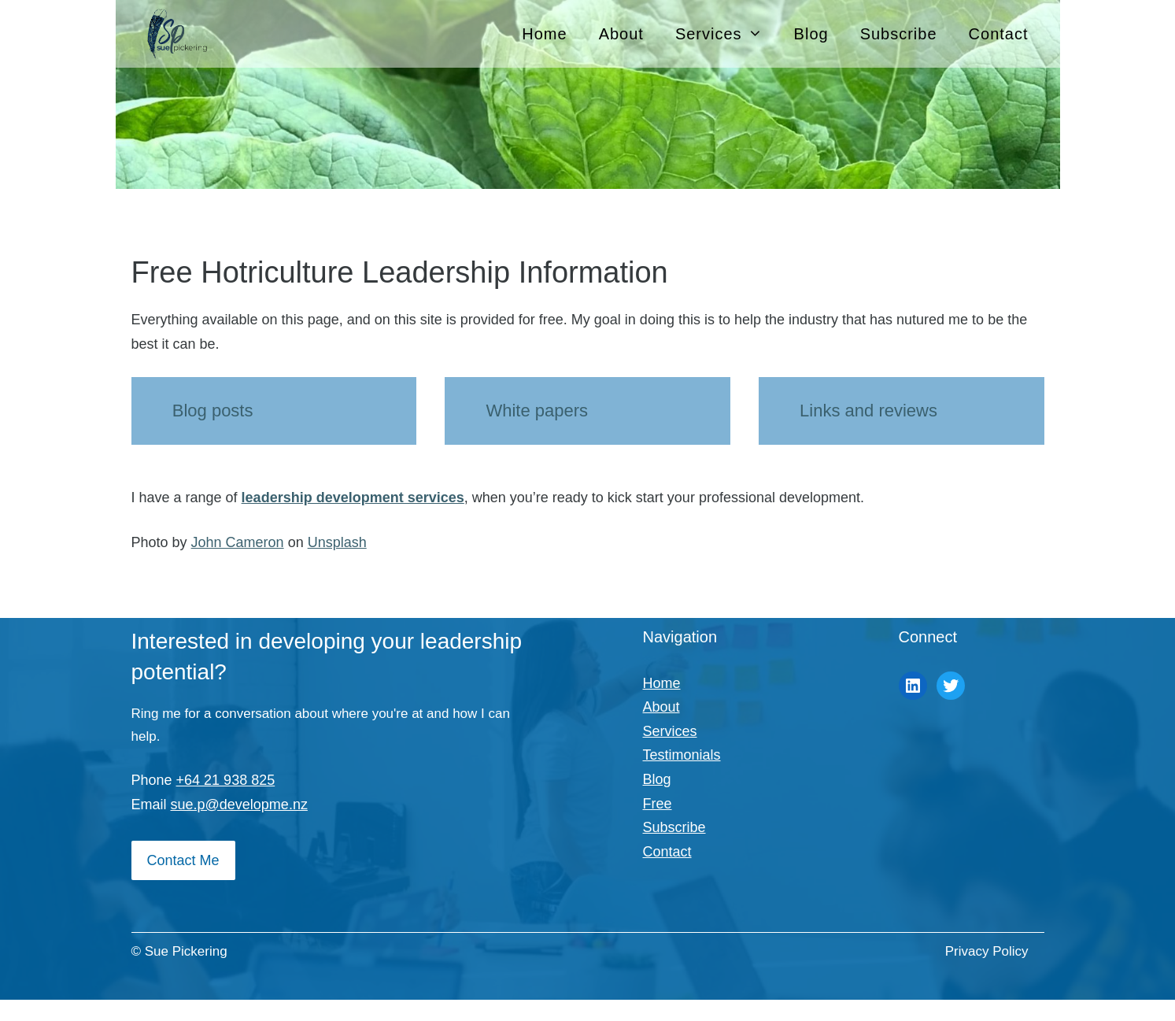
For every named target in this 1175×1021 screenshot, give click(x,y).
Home (544, 34)
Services (726, 34)
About (621, 34)
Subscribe (898, 34)
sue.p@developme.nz (239, 804)
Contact (999, 34)
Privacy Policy (987, 951)
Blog (811, 34)
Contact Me (183, 860)
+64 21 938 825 (225, 780)
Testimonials (682, 755)
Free (657, 804)
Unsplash (337, 542)
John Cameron (237, 542)
